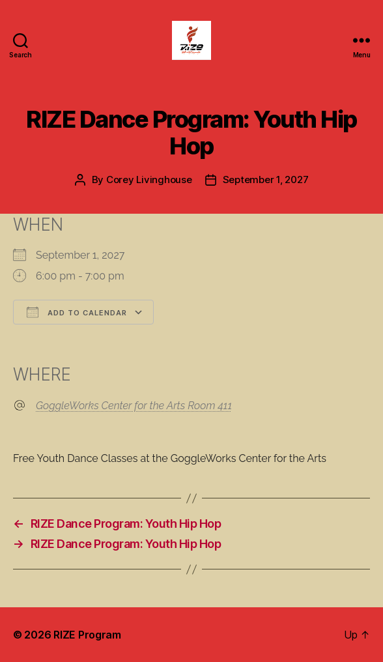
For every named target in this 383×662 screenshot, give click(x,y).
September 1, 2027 (266, 179)
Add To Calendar (77, 312)
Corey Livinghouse (149, 179)
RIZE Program (87, 634)
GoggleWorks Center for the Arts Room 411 (134, 405)
